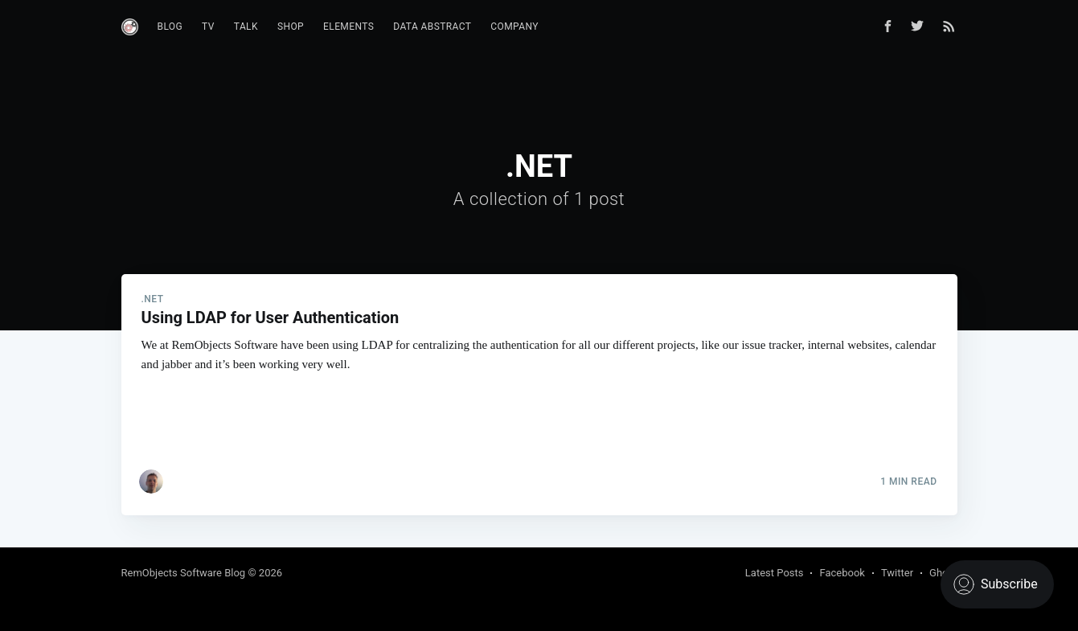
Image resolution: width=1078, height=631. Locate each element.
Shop (290, 26)
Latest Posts (774, 573)
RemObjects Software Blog (183, 573)
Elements (348, 26)
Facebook (841, 573)
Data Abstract (432, 26)
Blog (170, 26)
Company (514, 26)
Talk (246, 26)
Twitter (897, 573)
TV (208, 26)
